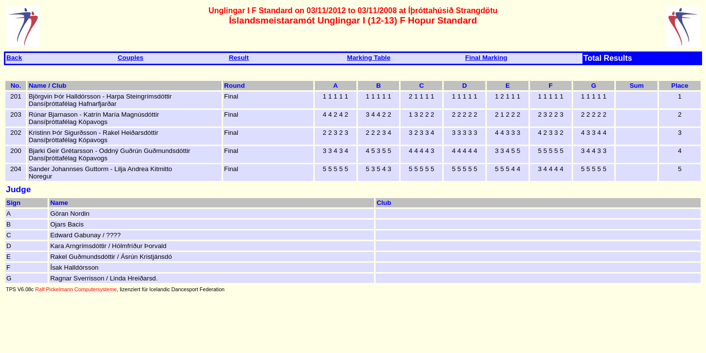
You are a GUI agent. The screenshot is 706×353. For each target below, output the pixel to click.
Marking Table (369, 57)
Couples (131, 57)
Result (239, 57)
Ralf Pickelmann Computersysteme (76, 289)
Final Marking (486, 57)
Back (14, 57)
